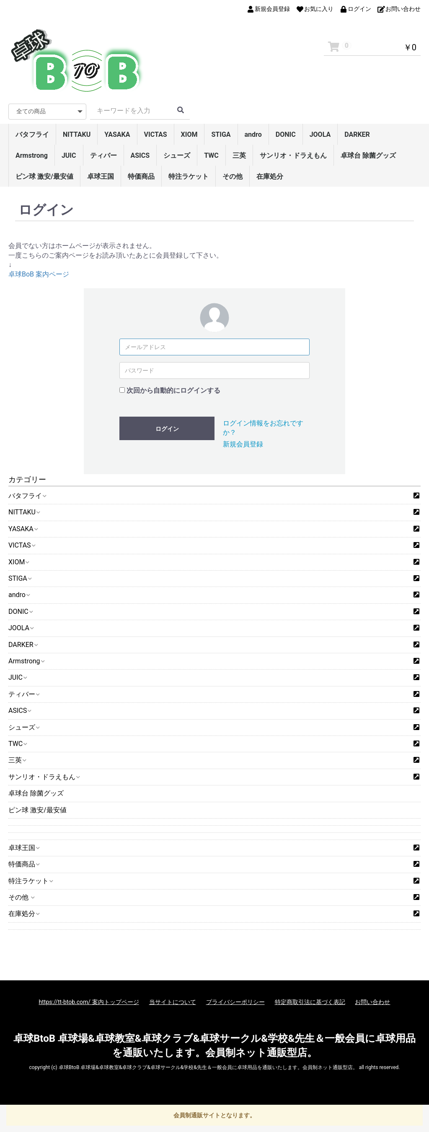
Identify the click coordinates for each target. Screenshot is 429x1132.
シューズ (176, 155)
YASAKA (117, 134)
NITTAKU (76, 134)
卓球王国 (100, 176)
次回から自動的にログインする (173, 390)
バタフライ (32, 134)
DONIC (286, 134)
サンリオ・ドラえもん (293, 155)
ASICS (140, 155)
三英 (239, 155)
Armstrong (32, 155)
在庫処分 (269, 176)
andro (253, 134)
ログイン (167, 428)
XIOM (189, 134)
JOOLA (320, 134)
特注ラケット (188, 176)
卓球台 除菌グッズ (368, 155)
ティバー (103, 155)
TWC (211, 155)
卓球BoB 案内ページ (38, 274)
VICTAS (155, 134)
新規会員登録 (243, 444)
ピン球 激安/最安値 (44, 176)
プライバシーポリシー (235, 1002)
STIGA (220, 134)
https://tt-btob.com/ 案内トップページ (89, 1002)
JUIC (69, 155)
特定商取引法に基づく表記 (310, 1002)
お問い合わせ (372, 1002)
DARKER (357, 134)
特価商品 (141, 176)
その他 (232, 176)
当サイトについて (172, 1002)
